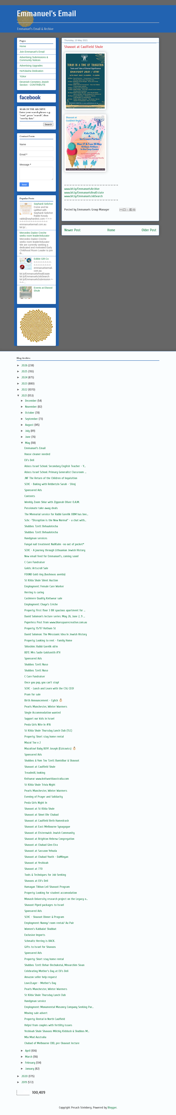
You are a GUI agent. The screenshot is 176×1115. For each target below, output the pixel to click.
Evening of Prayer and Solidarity (43, 796)
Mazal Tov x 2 (32, 742)
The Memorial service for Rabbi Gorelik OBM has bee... (56, 514)
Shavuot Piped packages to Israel (44, 905)
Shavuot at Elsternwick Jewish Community (49, 833)
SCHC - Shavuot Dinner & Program (44, 917)
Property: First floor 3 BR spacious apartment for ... (54, 610)
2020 (25, 1076)
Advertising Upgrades (31, 65)
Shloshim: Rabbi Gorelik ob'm (41, 646)
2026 (24, 365)
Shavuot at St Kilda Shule (39, 808)
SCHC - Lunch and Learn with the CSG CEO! (49, 688)
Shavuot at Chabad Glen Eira (41, 845)
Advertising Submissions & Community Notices (34, 58)
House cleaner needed (37, 454)
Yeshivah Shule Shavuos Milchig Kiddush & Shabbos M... (56, 1031)
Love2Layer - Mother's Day (40, 983)
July (28, 431)
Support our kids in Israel (39, 718)
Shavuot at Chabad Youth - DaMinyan (46, 857)
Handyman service (35, 1001)
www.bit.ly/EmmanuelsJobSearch (83, 196)
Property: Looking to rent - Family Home (48, 640)
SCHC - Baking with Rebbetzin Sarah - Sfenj (50, 484)
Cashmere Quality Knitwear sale (43, 598)
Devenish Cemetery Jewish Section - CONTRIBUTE (34, 83)
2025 (24, 371)
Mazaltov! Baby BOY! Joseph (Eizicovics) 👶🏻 (50, 748)
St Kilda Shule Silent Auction (41, 580)
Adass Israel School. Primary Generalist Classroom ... (55, 472)
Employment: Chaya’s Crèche (41, 604)
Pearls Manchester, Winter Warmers (45, 706)
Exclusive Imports (34, 935)
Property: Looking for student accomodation (50, 893)
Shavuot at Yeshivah (36, 863)
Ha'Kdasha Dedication (31, 71)
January (30, 1068)
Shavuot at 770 (33, 869)
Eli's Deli (29, 460)
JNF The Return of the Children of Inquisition (50, 478)
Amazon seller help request (40, 977)
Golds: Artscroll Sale (36, 568)
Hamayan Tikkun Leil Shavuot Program (47, 887)
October (30, 412)
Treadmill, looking (34, 773)
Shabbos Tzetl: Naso (36, 664)
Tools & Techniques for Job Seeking (45, 875)
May (28, 443)
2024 (24, 377)
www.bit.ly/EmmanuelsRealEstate (84, 192)
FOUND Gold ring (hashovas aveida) (44, 574)
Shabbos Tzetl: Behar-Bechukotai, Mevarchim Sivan (54, 965)
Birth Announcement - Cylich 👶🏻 (43, 700)
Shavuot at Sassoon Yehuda (40, 851)
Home (111, 230)
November (31, 406)
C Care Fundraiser (34, 562)
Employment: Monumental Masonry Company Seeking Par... (59, 1007)
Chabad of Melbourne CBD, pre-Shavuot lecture (51, 1043)
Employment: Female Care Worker (44, 586)
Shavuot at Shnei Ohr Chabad (41, 814)
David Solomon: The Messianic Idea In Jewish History (55, 634)
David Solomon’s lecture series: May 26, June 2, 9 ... (54, 616)
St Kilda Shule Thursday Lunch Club (45, 995)
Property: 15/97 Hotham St (40, 628)
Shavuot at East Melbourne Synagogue (47, 826)
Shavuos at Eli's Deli (36, 881)
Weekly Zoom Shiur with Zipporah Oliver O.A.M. (52, 502)
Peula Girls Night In (35, 802)
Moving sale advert (35, 1013)
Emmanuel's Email (35, 448)
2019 (24, 1082)
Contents (29, 496)
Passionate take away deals (41, 508)
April (28, 1050)
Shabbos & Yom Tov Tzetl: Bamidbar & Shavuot (51, 760)
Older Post (149, 230)
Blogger (112, 1107)
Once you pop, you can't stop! (41, 682)
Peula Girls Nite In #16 (37, 724)
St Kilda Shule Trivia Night (39, 784)
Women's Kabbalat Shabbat (40, 929)
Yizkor (23, 76)
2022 (24, 389)
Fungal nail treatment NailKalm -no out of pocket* (54, 544)
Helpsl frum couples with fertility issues (48, 1025)
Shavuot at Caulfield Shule (39, 767)
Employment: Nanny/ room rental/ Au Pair (49, 923)
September (32, 419)
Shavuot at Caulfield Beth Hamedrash (46, 820)
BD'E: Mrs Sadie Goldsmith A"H (42, 652)
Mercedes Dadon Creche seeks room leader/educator (35, 234)
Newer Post (72, 230)
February (30, 1062)
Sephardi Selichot (43, 203)
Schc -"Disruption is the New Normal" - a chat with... (55, 520)
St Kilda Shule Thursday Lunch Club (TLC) (48, 730)
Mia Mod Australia (35, 1037)
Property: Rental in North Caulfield (44, 1019)
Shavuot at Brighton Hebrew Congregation (49, 839)
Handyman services (35, 538)
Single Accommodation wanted (42, 712)
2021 (24, 395)
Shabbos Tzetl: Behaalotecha (41, 526)
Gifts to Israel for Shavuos (40, 947)
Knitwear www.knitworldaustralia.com (46, 778)
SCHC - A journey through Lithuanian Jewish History (54, 550)
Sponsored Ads (33, 490)
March (29, 1056)
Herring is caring (34, 592)
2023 (24, 383)
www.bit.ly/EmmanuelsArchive (82, 189)
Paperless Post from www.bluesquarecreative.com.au (55, 622)
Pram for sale (32, 694)
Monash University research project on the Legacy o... (56, 899)
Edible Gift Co (41, 258)
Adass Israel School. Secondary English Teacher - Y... (55, 466)
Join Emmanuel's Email (32, 51)
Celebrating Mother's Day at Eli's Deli (46, 971)
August (29, 425)
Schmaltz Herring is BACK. (39, 941)
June (28, 437)
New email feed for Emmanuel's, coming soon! (51, 556)
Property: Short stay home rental (44, 736)
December (31, 400)
